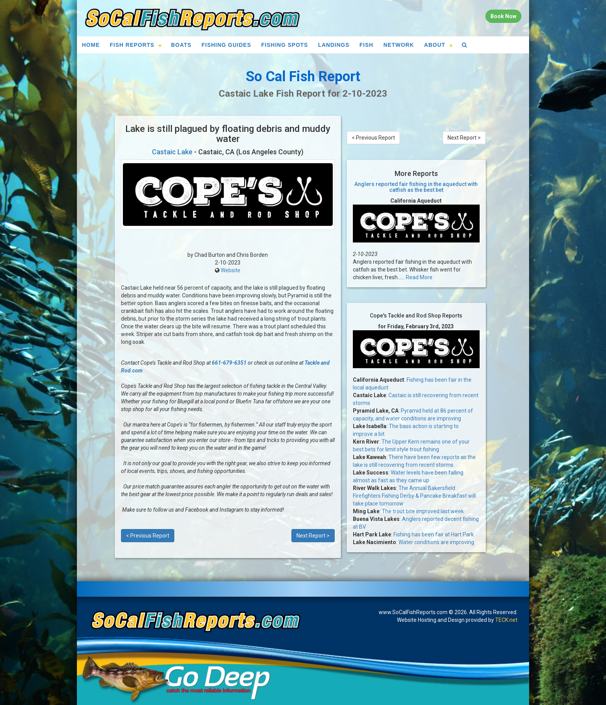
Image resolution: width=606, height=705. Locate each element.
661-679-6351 (229, 363)
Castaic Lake (172, 152)
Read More (419, 277)
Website (230, 270)
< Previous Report (147, 536)
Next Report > (313, 536)
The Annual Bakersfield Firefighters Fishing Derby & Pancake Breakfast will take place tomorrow (414, 496)
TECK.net (506, 620)
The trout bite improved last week (423, 511)
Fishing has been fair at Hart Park (433, 534)
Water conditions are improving (436, 542)
